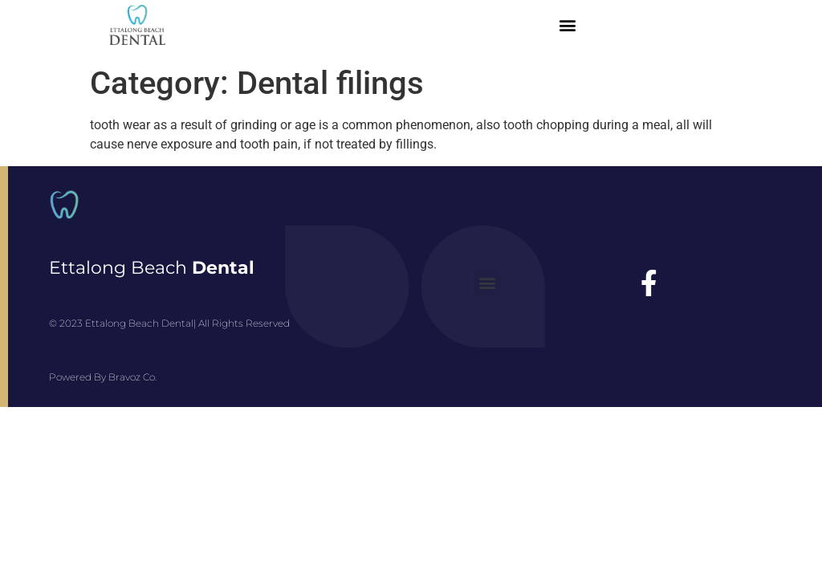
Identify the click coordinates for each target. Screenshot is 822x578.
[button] (567, 25)
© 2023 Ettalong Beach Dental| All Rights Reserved (169, 323)
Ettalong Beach (151, 268)
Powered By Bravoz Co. (103, 377)
